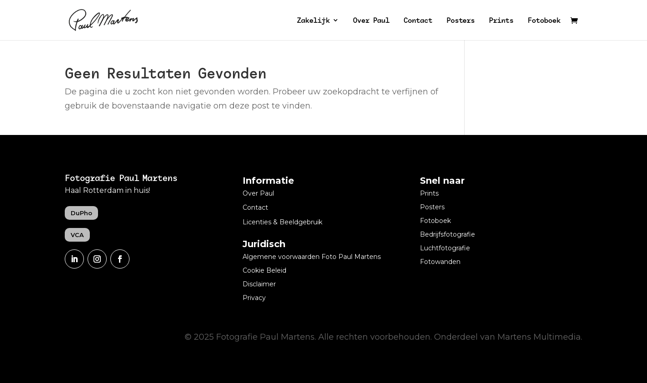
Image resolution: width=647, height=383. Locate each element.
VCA (77, 234)
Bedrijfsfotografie (447, 234)
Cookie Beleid (264, 270)
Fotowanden (440, 262)
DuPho (81, 213)
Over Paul (371, 21)
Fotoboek (544, 21)
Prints (501, 21)
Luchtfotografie (445, 248)
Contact (418, 21)
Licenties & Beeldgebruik (282, 222)
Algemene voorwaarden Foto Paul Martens (312, 257)
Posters (460, 21)
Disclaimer (259, 284)
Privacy (254, 298)
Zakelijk (313, 21)
